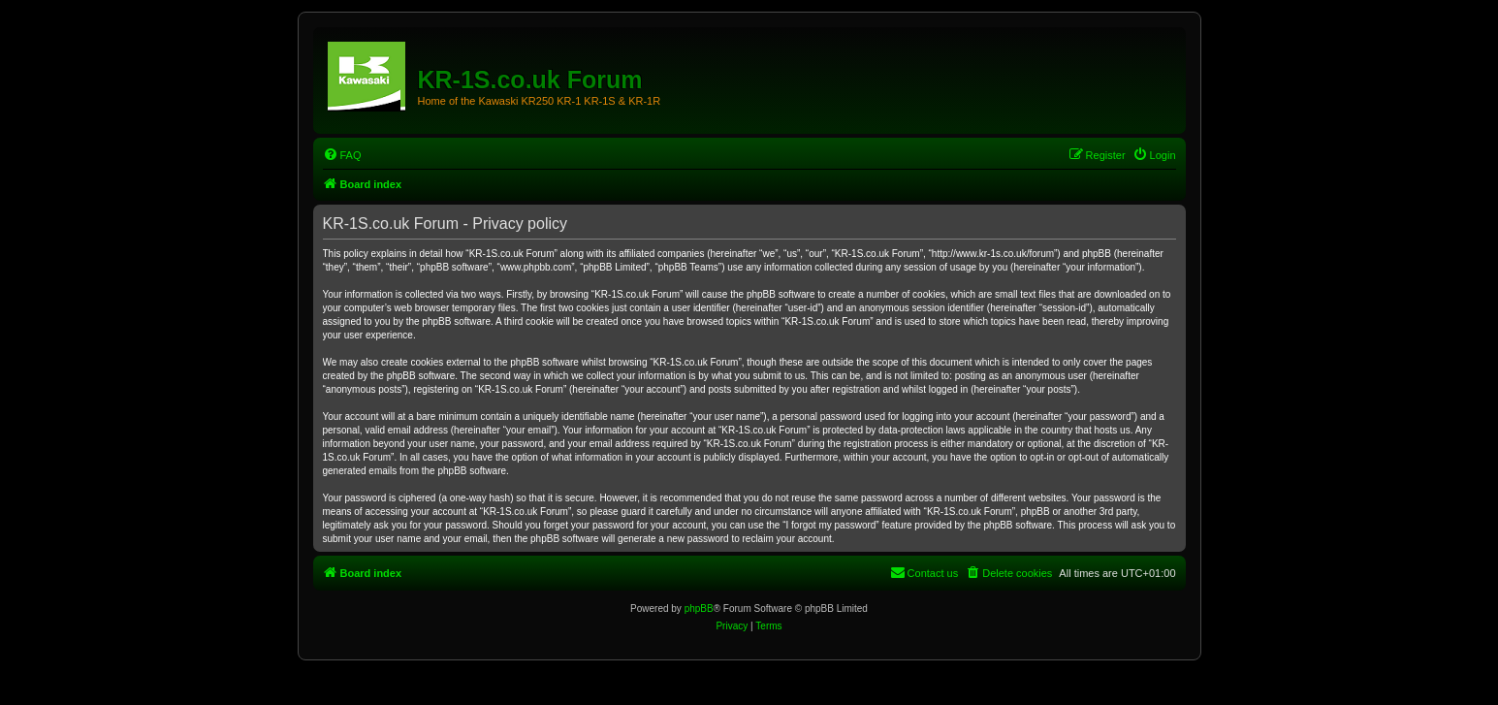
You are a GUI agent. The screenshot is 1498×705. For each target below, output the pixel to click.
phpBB (699, 608)
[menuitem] (342, 155)
